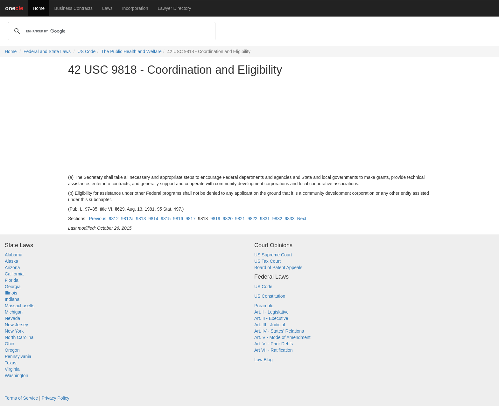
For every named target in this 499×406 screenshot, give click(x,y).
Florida (11, 280)
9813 (141, 218)
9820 (228, 218)
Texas (11, 362)
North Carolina (19, 337)
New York (14, 331)
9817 (190, 218)
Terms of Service (21, 398)
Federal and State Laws (47, 51)
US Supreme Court (273, 254)
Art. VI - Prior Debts (273, 343)
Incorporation (135, 8)
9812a (127, 218)
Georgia (13, 286)
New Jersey (16, 324)
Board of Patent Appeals (278, 267)
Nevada (12, 318)
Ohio (9, 343)
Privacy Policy (55, 398)
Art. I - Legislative (271, 312)
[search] (110, 31)
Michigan (14, 312)
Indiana (12, 299)
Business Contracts (73, 8)
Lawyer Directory (174, 8)
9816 (178, 218)
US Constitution (269, 296)
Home (39, 8)
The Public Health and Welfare (131, 51)
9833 (290, 218)
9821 (240, 218)
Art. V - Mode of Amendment (282, 337)
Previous (97, 218)
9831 (265, 218)
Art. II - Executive (271, 318)
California (14, 273)
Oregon (12, 350)
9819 (215, 218)
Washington (16, 375)
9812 (114, 218)
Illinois (11, 292)
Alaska (11, 261)
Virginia (12, 369)
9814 (153, 218)
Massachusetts (19, 305)
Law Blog (263, 359)
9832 (277, 218)
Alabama (13, 254)
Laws (107, 8)
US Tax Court (267, 261)
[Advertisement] (249, 125)
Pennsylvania (18, 356)
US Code (87, 51)
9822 (252, 218)
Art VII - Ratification (273, 350)
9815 (166, 218)
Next (301, 218)
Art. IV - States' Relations (279, 331)
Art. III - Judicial (269, 324)
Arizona (12, 267)
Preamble (263, 305)
